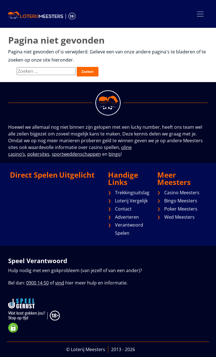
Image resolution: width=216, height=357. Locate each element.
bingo (115, 154)
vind (59, 283)
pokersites (38, 154)
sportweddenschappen (76, 154)
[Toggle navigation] (200, 14)
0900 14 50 (37, 283)
